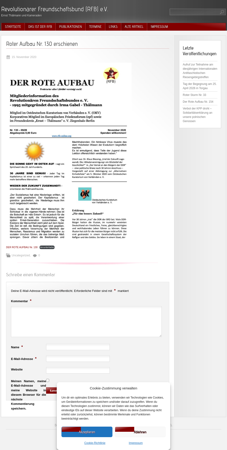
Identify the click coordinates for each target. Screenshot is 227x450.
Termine (95, 27)
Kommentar (22, 300)
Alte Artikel (134, 27)
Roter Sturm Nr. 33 (194, 95)
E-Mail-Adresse (24, 358)
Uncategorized (21, 255)
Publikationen (70, 27)
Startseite (13, 27)
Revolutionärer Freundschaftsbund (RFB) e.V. (54, 9)
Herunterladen (47, 247)
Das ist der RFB (40, 27)
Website (17, 369)
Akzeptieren (87, 432)
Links (113, 27)
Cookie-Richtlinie (94, 443)
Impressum (136, 443)
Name (17, 347)
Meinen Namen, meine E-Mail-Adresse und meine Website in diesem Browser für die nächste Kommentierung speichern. (28, 394)
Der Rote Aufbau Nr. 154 (198, 101)
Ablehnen (140, 432)
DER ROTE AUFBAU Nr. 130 (22, 247)
